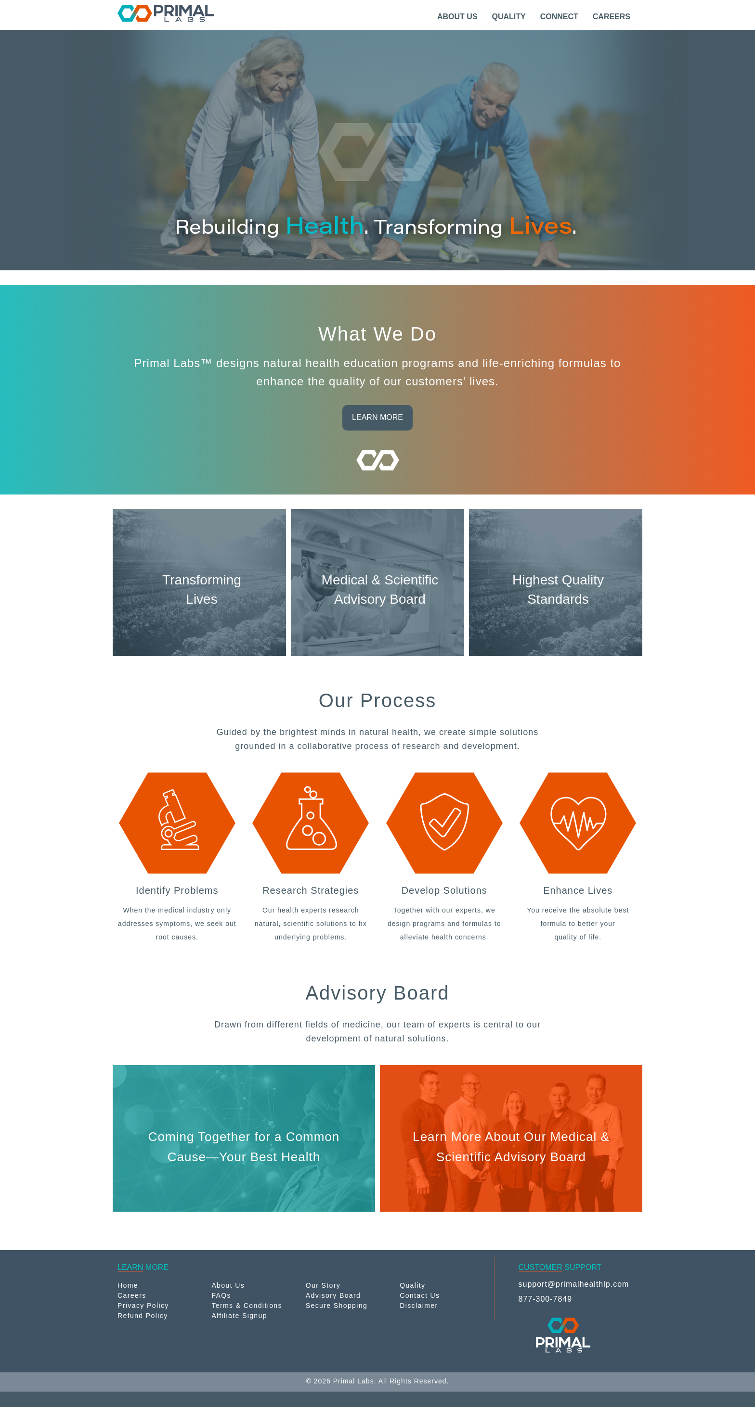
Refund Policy (142, 1315)
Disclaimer (419, 1305)
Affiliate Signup (239, 1315)
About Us (228, 1285)
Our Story (323, 1285)
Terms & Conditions (246, 1305)
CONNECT (559, 17)
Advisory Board (333, 1295)
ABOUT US (457, 17)
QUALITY (508, 17)
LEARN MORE (377, 417)
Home (127, 1285)
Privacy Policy (143, 1305)
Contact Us (420, 1295)
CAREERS (611, 17)
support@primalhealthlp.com (574, 1284)
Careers (131, 1295)
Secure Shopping (336, 1305)
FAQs (221, 1295)
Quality (412, 1285)
